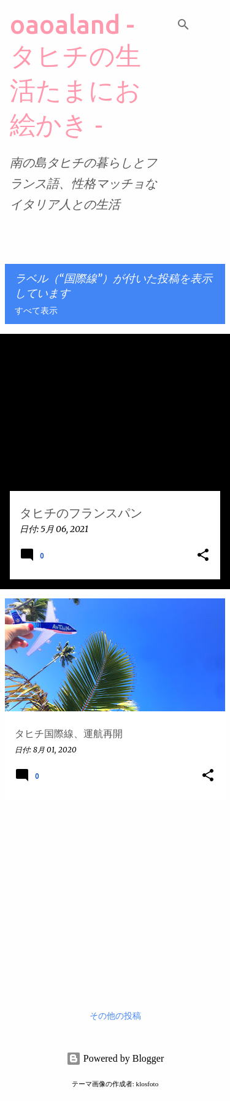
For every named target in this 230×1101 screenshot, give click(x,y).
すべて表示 (36, 311)
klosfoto (147, 1083)
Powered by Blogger (115, 1058)
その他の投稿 (115, 1016)
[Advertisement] (115, 895)
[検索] (183, 24)
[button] (203, 555)
